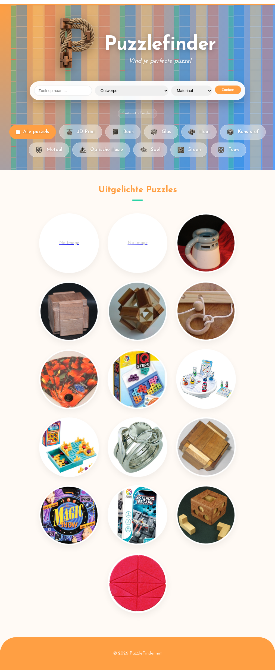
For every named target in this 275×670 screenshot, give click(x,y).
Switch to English (137, 113)
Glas (161, 131)
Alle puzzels (32, 131)
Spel (150, 149)
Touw (228, 149)
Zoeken (228, 90)
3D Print (80, 131)
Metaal (49, 149)
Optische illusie (101, 149)
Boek (123, 131)
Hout (199, 131)
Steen (189, 149)
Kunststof (243, 131)
